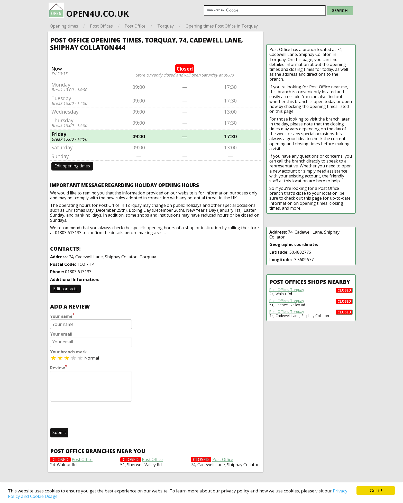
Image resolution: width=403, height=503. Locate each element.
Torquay (165, 26)
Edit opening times (72, 166)
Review (58, 367)
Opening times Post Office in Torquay (222, 26)
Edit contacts (65, 289)
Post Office (135, 26)
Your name (62, 315)
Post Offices (101, 26)
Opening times (64, 26)
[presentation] (89, 415)
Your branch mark (68, 351)
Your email (61, 334)
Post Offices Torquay (286, 290)
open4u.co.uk (89, 10)
